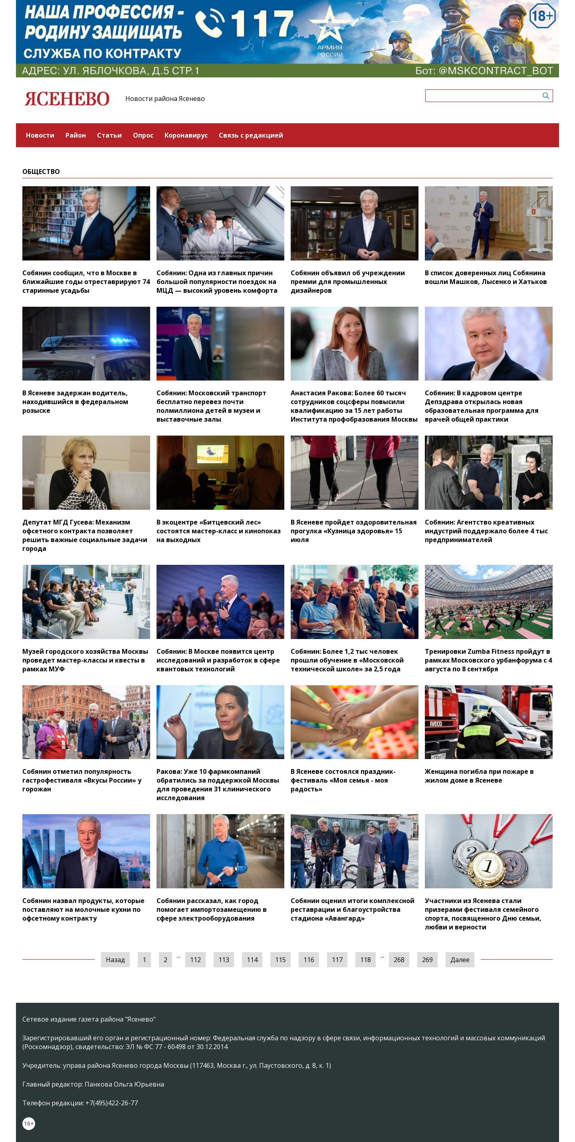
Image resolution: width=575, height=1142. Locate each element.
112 (195, 959)
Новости (40, 135)
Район (75, 135)
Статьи (109, 135)
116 (308, 959)
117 (337, 959)
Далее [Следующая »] (460, 959)
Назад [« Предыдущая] (115, 959)
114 (252, 959)
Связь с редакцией (251, 135)
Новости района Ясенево (165, 98)
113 (223, 959)
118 (365, 959)
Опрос (143, 135)
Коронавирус (186, 135)
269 (427, 959)
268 (399, 959)
